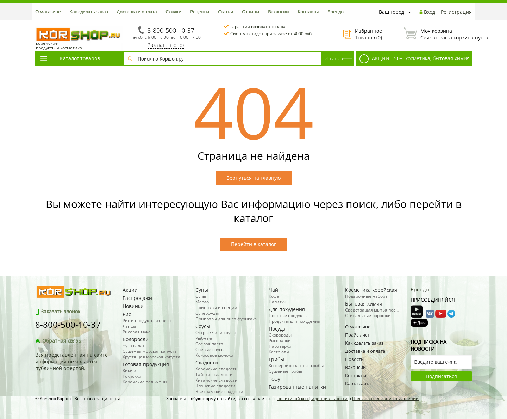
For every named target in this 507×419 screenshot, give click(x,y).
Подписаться (441, 376)
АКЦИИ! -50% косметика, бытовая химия (414, 58)
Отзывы (250, 11)
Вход (429, 11)
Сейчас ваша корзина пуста (438, 34)
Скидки (173, 11)
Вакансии (278, 11)
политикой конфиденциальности (312, 398)
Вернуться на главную (253, 177)
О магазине (48, 11)
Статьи (225, 11)
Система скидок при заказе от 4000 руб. (271, 34)
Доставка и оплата (137, 11)
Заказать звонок (166, 45)
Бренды (335, 11)
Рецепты (199, 11)
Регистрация (456, 11)
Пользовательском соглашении (385, 398)
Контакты (308, 11)
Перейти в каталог (253, 244)
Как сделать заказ (88, 11)
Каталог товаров (69, 58)
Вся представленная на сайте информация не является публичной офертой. (71, 361)
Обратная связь (58, 340)
